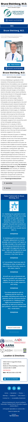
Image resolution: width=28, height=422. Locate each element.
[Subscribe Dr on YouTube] (19, 388)
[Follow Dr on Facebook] (9, 388)
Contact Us (6, 398)
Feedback (13, 395)
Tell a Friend (21, 395)
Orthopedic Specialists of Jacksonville (14, 409)
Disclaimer (13, 393)
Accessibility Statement (18, 398)
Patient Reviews (15, 64)
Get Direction (7, 370)
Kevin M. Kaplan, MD (14, 411)
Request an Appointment (15, 20)
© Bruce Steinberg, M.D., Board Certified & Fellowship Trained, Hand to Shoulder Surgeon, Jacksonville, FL (14, 404)
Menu (13, 26)
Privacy (21, 393)
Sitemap (5, 395)
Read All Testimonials (14, 327)
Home (6, 393)
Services (8, 188)
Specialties (9, 183)
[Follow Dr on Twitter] (14, 388)
